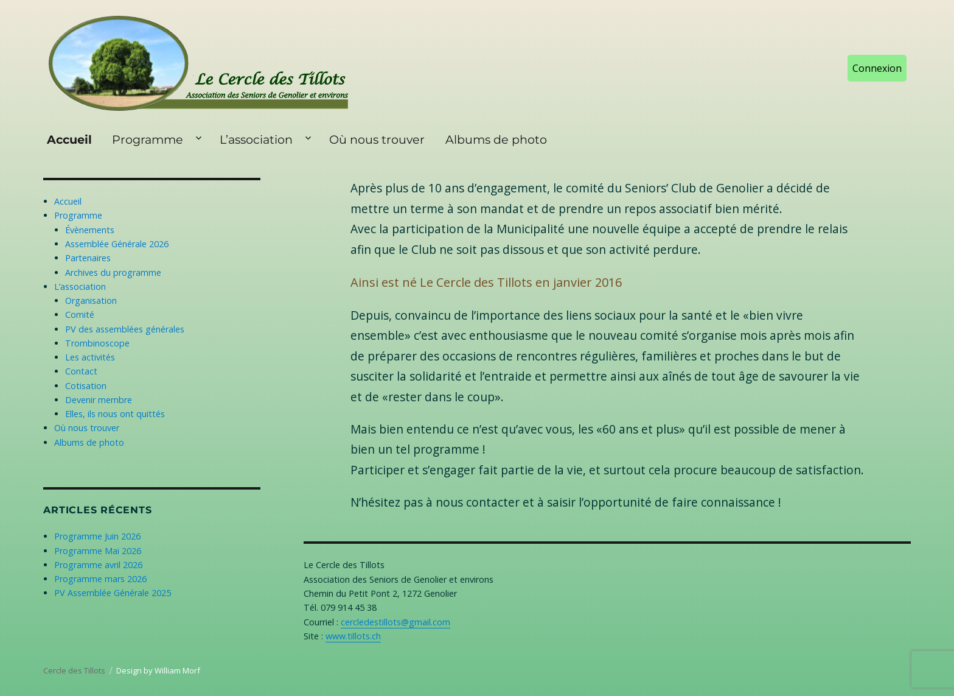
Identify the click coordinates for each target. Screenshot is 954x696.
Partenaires (88, 258)
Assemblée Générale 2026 (117, 244)
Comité (79, 314)
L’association (256, 139)
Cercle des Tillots (74, 670)
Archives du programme (113, 272)
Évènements (89, 230)
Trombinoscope (97, 343)
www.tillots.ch (353, 636)
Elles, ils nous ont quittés (115, 414)
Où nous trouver (377, 139)
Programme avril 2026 (98, 565)
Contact (81, 371)
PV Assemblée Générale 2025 (112, 593)
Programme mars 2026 (100, 579)
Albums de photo (496, 139)
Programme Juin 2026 (97, 536)
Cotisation (85, 386)
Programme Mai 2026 (97, 551)
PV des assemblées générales (124, 329)
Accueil (69, 139)
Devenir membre (98, 400)
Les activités (90, 357)
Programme (147, 139)
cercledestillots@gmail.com (395, 622)
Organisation (91, 300)
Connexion (877, 68)
